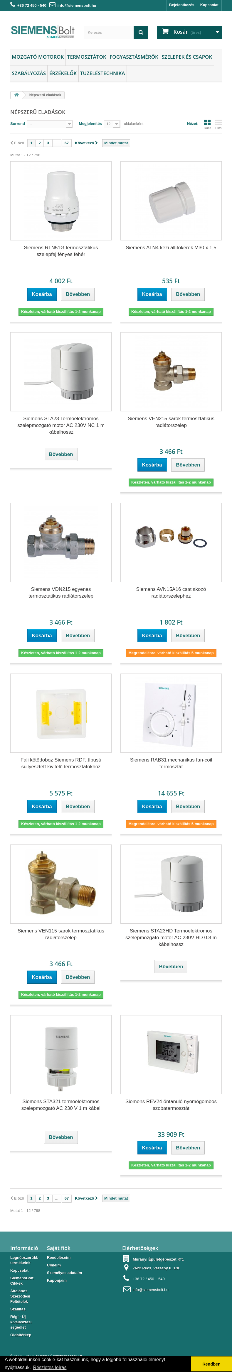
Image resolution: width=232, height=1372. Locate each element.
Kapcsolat (209, 5)
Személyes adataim (64, 1273)
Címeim (54, 1265)
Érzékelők (63, 73)
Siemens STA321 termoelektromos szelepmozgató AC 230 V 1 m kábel (60, 1105)
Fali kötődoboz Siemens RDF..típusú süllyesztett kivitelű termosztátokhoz (61, 763)
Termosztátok (86, 56)
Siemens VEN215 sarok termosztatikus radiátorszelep (171, 422)
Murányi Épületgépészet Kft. (158, 1259)
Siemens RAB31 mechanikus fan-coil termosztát (171, 763)
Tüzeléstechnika (102, 73)
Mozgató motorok (38, 56)
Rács (207, 124)
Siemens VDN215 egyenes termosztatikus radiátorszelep (60, 592)
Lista (218, 124)
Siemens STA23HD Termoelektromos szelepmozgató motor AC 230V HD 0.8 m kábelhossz (171, 937)
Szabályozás (29, 73)
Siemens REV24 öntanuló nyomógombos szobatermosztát (171, 1105)
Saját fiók (58, 1247)
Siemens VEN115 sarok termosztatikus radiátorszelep (61, 934)
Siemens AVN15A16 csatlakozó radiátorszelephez (171, 592)
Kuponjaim (57, 1280)
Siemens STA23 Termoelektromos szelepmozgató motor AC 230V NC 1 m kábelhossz (61, 425)
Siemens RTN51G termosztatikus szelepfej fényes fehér (61, 251)
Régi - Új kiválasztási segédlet (20, 1322)
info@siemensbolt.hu (77, 5)
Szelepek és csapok (187, 56)
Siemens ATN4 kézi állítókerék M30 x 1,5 (171, 247)
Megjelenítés (90, 123)
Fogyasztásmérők (134, 56)
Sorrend (17, 123)
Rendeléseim (58, 1257)
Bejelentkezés (181, 5)
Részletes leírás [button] (50, 1367)
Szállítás (18, 1309)
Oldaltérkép (20, 1335)
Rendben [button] (211, 1364)
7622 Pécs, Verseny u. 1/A (156, 1268)
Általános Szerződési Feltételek (20, 1296)
